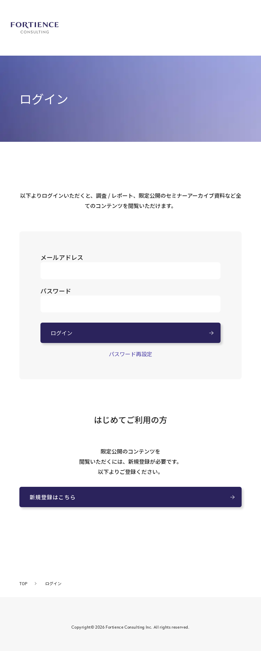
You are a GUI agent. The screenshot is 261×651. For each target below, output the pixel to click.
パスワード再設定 (130, 354)
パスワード (55, 290)
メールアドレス (61, 257)
